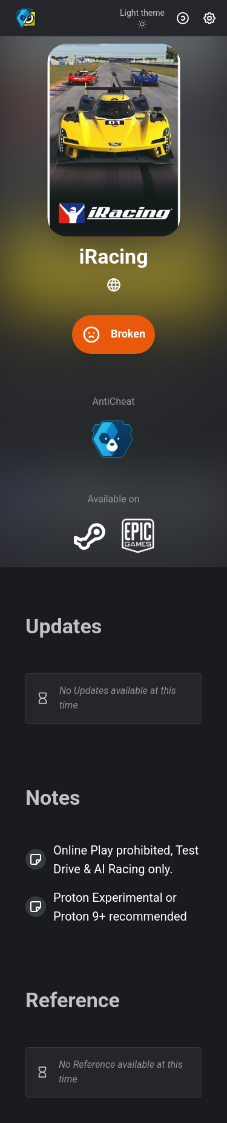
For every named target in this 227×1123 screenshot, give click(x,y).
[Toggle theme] (142, 18)
